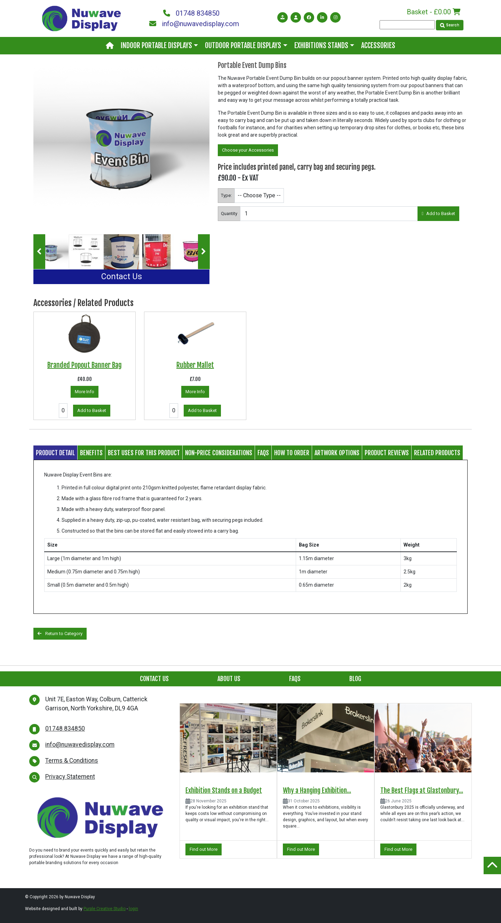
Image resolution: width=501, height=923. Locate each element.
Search (449, 25)
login (133, 908)
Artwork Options (337, 453)
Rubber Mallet (195, 365)
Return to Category (60, 633)
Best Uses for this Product (144, 453)
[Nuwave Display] (81, 18)
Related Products (437, 453)
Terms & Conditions (71, 760)
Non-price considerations (218, 453)
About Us (228, 678)
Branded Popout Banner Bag (84, 365)
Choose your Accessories (248, 150)
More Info (84, 391)
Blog (355, 678)
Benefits (91, 453)
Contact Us (121, 276)
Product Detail (55, 453)
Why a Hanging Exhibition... (317, 790)
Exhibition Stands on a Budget (223, 790)
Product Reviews (387, 453)
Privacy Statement (70, 776)
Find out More (203, 849)
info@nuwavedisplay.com (194, 24)
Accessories (378, 45)
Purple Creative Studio (105, 908)
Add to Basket (438, 213)
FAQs (263, 453)
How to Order (291, 453)
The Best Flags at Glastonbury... (421, 790)
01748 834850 (191, 13)
